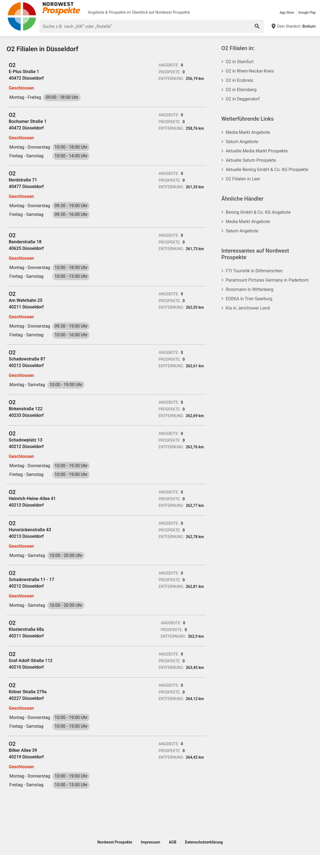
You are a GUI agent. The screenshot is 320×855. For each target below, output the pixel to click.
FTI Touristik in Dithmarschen (254, 270)
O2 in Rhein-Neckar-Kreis (250, 71)
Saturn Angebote (242, 141)
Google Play (307, 13)
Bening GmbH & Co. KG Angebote (258, 212)
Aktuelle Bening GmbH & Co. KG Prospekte (267, 169)
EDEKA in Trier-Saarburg (249, 298)
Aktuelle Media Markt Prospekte (257, 151)
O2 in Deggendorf (243, 99)
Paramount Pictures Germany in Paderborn (267, 280)
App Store (287, 13)
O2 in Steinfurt (240, 61)
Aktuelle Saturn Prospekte (251, 160)
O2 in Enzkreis (239, 80)
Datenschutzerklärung (204, 842)
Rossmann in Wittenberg (249, 289)
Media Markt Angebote (248, 132)
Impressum (150, 842)
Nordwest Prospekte (172, 12)
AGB (173, 842)
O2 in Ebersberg (241, 89)
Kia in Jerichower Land (248, 308)
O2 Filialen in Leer (243, 178)
